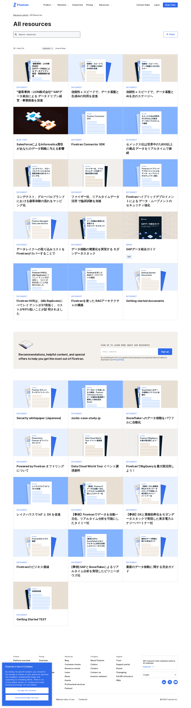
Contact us (95, 672)
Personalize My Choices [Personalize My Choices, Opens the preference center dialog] (26, 698)
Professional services (75, 684)
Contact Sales (143, 5)
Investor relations (98, 676)
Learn (67, 672)
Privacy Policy (118, 360)
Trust (118, 660)
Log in (157, 5)
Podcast (68, 688)
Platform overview (21, 660)
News (67, 676)
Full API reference (124, 676)
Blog (67, 660)
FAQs (118, 680)
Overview (43, 660)
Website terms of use (65, 699)
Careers (94, 668)
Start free (170, 5)
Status (119, 668)
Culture (93, 664)
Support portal (123, 664)
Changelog (121, 672)
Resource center (20, 15)
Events (68, 680)
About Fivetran (97, 660)
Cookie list (83, 699)
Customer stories (73, 664)
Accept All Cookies (27, 690)
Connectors (77, 5)
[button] (48, 4)
